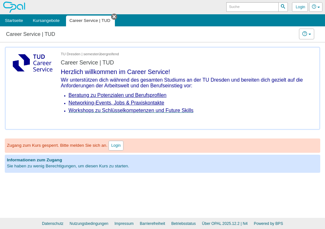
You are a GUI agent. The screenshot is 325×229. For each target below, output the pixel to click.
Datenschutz (52, 223)
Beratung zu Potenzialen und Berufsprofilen (118, 95)
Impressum (124, 223)
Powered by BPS (268, 223)
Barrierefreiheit (152, 223)
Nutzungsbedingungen (89, 223)
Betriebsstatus (183, 223)
